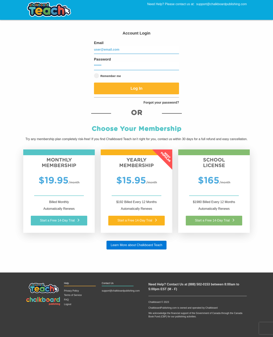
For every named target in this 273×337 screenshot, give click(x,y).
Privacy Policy (71, 290)
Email (136, 47)
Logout (67, 304)
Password (136, 63)
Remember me (107, 75)
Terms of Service (73, 295)
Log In (136, 88)
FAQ (66, 299)
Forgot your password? (161, 102)
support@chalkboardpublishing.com (221, 4)
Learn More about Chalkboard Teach (136, 245)
